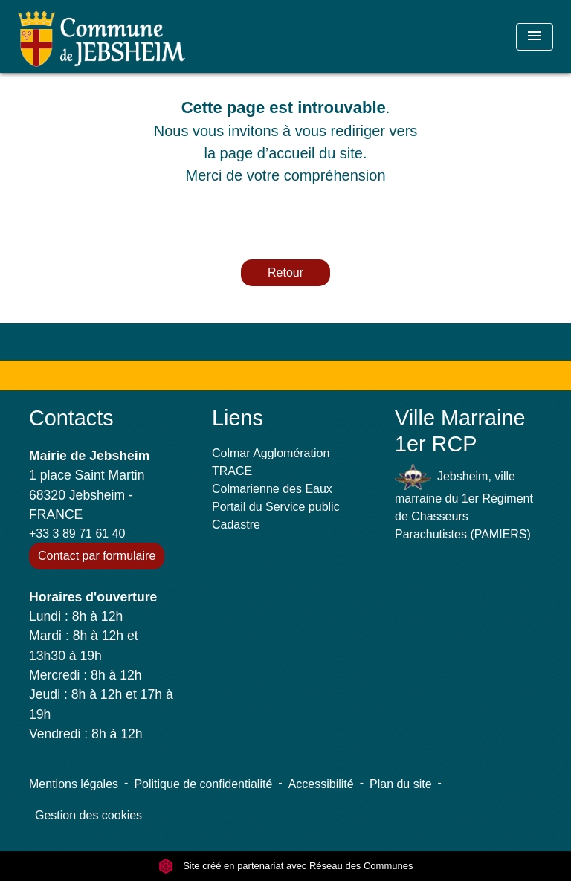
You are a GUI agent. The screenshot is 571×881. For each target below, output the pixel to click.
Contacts (71, 418)
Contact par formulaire (96, 555)
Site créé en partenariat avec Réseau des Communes (285, 865)
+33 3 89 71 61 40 (77, 533)
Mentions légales (73, 784)
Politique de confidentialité (203, 784)
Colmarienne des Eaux (272, 489)
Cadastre (236, 524)
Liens (237, 418)
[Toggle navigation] (534, 37)
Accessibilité (321, 784)
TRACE (232, 471)
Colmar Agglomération (270, 453)
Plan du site (401, 784)
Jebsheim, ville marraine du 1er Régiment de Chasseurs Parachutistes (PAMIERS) (464, 502)
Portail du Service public (276, 506)
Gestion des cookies (88, 815)
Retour (285, 272)
